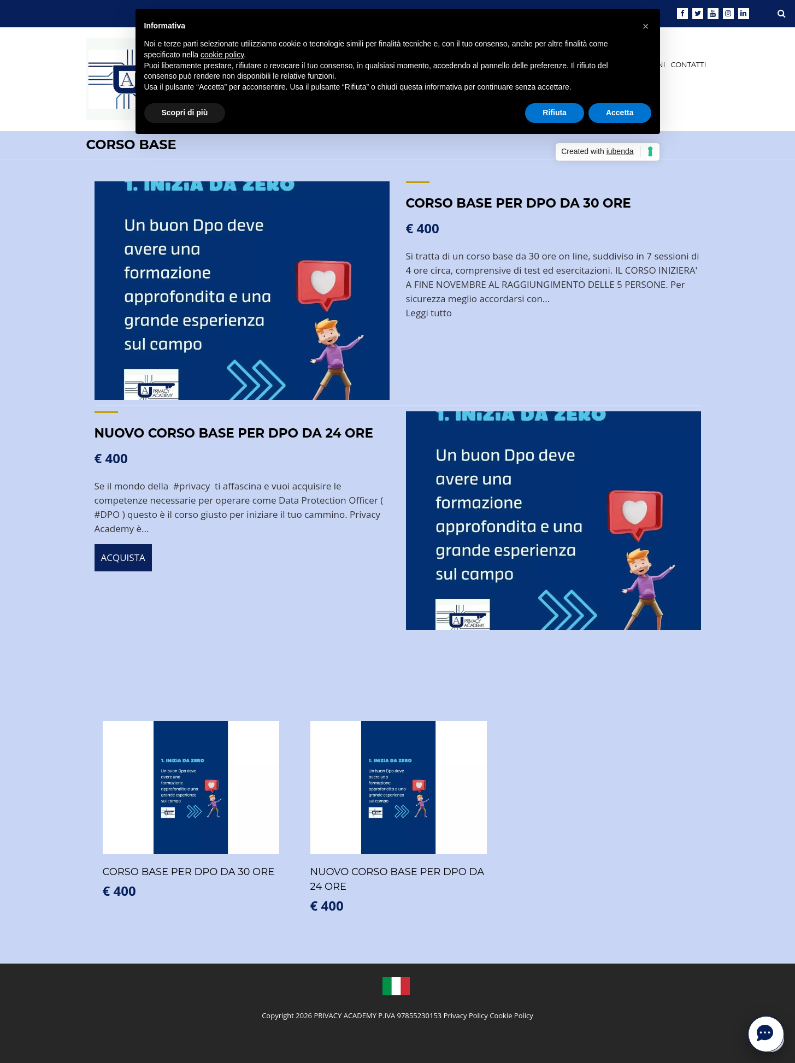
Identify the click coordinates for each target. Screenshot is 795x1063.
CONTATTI (688, 64)
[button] (646, 26)
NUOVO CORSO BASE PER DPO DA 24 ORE (234, 433)
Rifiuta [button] (555, 112)
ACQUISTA (123, 557)
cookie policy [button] (222, 54)
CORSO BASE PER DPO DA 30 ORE (518, 203)
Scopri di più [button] (185, 112)
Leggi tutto (429, 312)
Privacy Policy (466, 1015)
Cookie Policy (511, 1015)
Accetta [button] (620, 112)
